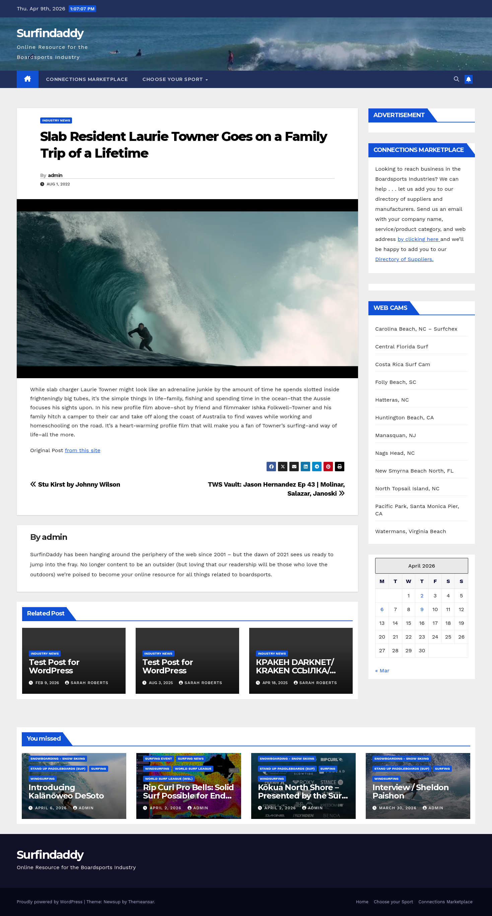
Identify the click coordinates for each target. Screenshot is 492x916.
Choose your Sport (173, 79)
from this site (82, 450)
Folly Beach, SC (395, 382)
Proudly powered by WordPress (50, 901)
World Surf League (193, 768)
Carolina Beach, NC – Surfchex (416, 329)
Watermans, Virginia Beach (410, 531)
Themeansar (141, 901)
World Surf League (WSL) (169, 778)
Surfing (98, 768)
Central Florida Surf (401, 346)
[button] (456, 79)
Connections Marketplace (87, 79)
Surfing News (191, 758)
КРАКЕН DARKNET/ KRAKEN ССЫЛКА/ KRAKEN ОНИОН (295, 670)
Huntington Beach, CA (404, 417)
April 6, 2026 (51, 808)
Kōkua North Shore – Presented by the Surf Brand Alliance (301, 795)
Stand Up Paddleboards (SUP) (57, 768)
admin (55, 175)
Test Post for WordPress (54, 666)
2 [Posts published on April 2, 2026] (421, 595)
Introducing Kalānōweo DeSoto (66, 791)
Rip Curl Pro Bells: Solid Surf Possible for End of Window (188, 795)
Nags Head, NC (395, 453)
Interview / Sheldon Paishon (410, 791)
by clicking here (419, 239)
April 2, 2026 (166, 808)
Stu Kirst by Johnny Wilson (75, 484)
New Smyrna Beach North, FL (414, 471)
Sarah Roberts (87, 682)
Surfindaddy (50, 33)
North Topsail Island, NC (407, 488)
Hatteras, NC (392, 400)
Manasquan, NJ (395, 435)
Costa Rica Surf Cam (402, 364)
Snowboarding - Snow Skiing (57, 758)
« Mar (382, 670)
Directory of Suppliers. (404, 259)
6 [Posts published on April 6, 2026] (382, 609)
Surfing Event (158, 758)
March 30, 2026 (398, 808)
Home (362, 901)
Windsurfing (42, 778)
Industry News (56, 120)
